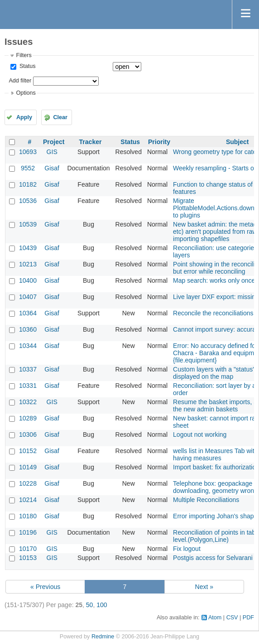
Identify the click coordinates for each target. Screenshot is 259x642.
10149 (28, 467)
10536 (28, 200)
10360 (28, 329)
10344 (28, 345)
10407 (28, 296)
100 (101, 604)
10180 (28, 516)
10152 (28, 450)
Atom (214, 617)
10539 (28, 224)
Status (26, 66)
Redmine (102, 636)
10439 (28, 247)
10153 (28, 557)
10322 (28, 401)
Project (53, 141)
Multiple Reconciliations (206, 499)
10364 (28, 313)
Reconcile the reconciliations (213, 313)
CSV (232, 617)
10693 (28, 151)
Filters (23, 55)
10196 (28, 532)
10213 (28, 264)
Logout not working (199, 434)
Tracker (90, 141)
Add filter (20, 80)
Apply (24, 117)
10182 (28, 184)
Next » (204, 586)
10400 (28, 280)
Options (25, 93)
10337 (28, 369)
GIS (52, 151)
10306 (28, 434)
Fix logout (187, 548)
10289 (28, 418)
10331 (28, 385)
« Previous (45, 586)
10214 (28, 499)
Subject (237, 141)
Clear (60, 117)
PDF (248, 617)
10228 (28, 483)
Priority (159, 141)
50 (89, 604)
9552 (28, 168)
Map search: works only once (214, 280)
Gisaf (51, 168)
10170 (28, 548)
